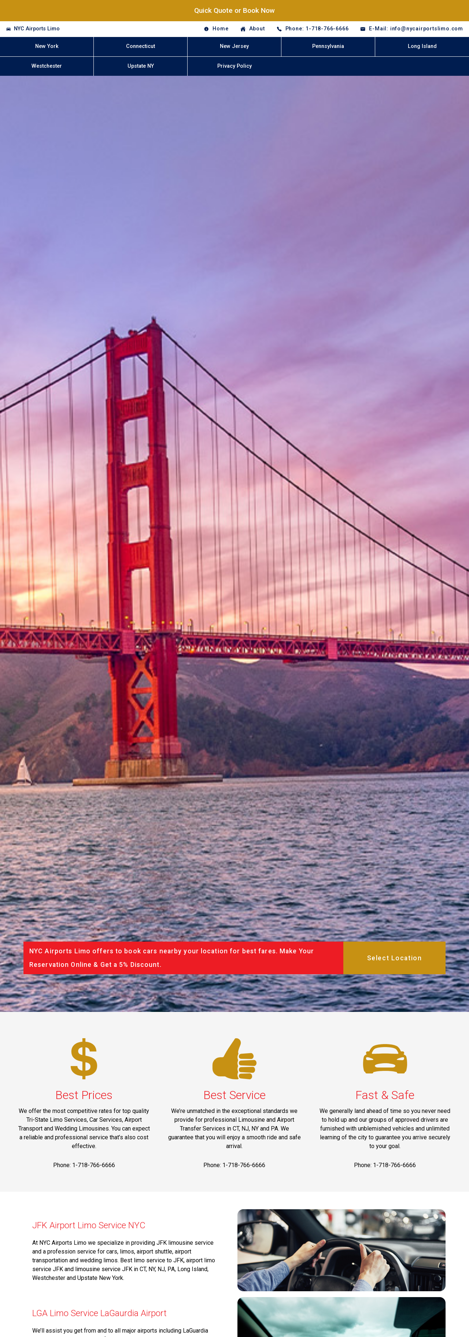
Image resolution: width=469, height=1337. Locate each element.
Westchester (47, 66)
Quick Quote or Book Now (234, 10)
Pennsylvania (328, 46)
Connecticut (140, 46)
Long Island (422, 46)
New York (47, 46)
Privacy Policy (234, 66)
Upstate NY (141, 66)
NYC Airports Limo (37, 29)
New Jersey (234, 46)
